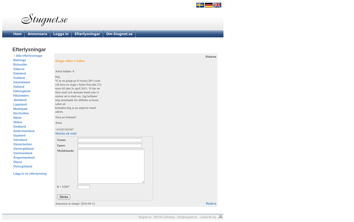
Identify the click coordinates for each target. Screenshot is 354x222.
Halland (18, 86)
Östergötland (22, 166)
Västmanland (22, 153)
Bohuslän (20, 64)
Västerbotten (22, 144)
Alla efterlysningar (29, 55)
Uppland (19, 135)
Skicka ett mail (65, 133)
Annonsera (37, 33)
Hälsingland (21, 91)
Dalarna (18, 69)
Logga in (61, 33)
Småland (19, 126)
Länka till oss (208, 217)
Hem (17, 33)
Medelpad (20, 108)
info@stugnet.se (187, 217)
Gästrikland (21, 82)
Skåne (17, 122)
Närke (17, 117)
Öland (17, 162)
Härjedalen (21, 95)
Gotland (19, 77)
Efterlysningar (87, 33)
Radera (211, 203)
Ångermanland (24, 157)
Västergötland (23, 148)
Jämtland (20, 100)
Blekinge (19, 60)
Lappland (20, 104)
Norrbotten (21, 113)
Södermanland (23, 131)
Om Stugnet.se (119, 33)
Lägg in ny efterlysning (29, 173)
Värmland (20, 139)
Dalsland (19, 73)
